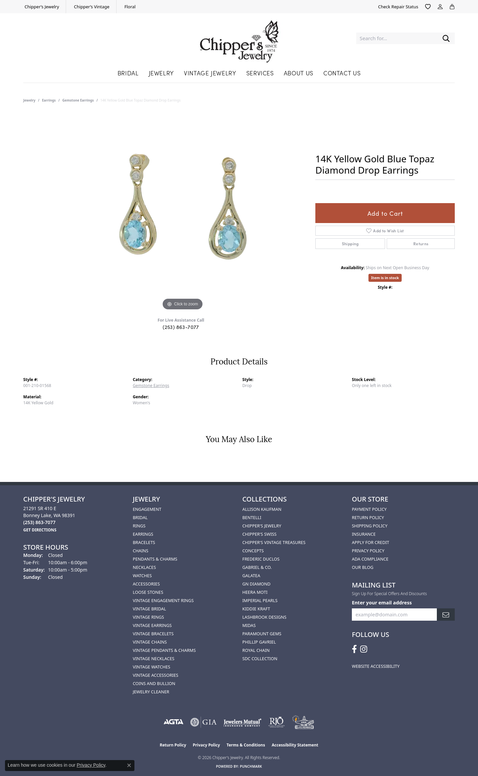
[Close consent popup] (129, 765)
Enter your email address (382, 602)
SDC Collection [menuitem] (259, 658)
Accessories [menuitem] (146, 584)
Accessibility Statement (295, 745)
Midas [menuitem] (249, 625)
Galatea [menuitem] (251, 576)
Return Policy (368, 517)
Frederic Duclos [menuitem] (260, 559)
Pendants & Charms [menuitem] (155, 559)
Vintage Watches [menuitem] (151, 667)
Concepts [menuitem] (253, 551)
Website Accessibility (376, 666)
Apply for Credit (370, 542)
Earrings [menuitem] (143, 534)
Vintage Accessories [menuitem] (155, 675)
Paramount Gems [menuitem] (261, 634)
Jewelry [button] (161, 73)
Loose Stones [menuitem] (148, 592)
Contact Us (341, 73)
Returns (421, 243)
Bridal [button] (128, 73)
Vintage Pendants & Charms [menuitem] (164, 650)
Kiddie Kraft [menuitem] (256, 609)
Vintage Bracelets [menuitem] (153, 634)
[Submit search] (446, 38)
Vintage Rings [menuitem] (148, 617)
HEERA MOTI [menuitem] (255, 592)
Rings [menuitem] (139, 526)
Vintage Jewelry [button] (210, 73)
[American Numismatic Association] (302, 722)
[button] (428, 6)
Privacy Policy (368, 551)
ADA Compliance (370, 559)
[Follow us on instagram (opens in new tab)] (363, 649)
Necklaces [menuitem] (144, 567)
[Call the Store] (39, 522)
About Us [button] (298, 73)
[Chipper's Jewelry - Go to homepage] (239, 38)
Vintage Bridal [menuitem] (149, 609)
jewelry (29, 100)
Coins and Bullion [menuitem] (154, 683)
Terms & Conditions (246, 745)
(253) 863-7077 (181, 326)
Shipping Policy (369, 526)
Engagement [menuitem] (147, 509)
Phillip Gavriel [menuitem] (259, 642)
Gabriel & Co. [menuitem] (257, 567)
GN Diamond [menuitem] (256, 584)
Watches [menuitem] (142, 576)
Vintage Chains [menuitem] (150, 642)
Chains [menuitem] (140, 551)
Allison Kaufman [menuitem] (261, 509)
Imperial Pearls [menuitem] (260, 600)
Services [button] (260, 73)
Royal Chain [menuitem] (256, 650)
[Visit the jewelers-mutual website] (242, 722)
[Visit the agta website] (173, 722)
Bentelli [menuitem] (251, 517)
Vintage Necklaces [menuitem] (153, 658)
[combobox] (397, 38)
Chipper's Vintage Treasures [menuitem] (273, 542)
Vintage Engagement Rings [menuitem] (163, 600)
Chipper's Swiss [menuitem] (259, 534)
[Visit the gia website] (203, 722)
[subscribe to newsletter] (446, 614)
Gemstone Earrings (78, 100)
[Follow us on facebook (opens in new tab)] (354, 649)
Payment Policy (369, 509)
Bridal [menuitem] (140, 517)
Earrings (49, 100)
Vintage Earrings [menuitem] (152, 625)
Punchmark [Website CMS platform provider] (251, 766)
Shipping (350, 243)
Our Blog (362, 567)
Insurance (364, 534)
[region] (182, 212)
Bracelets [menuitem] (144, 542)
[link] (41, 6)
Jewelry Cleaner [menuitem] (151, 692)
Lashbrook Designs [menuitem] (264, 617)
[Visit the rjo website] (276, 722)
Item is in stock (385, 277)
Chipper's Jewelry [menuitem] (261, 526)
